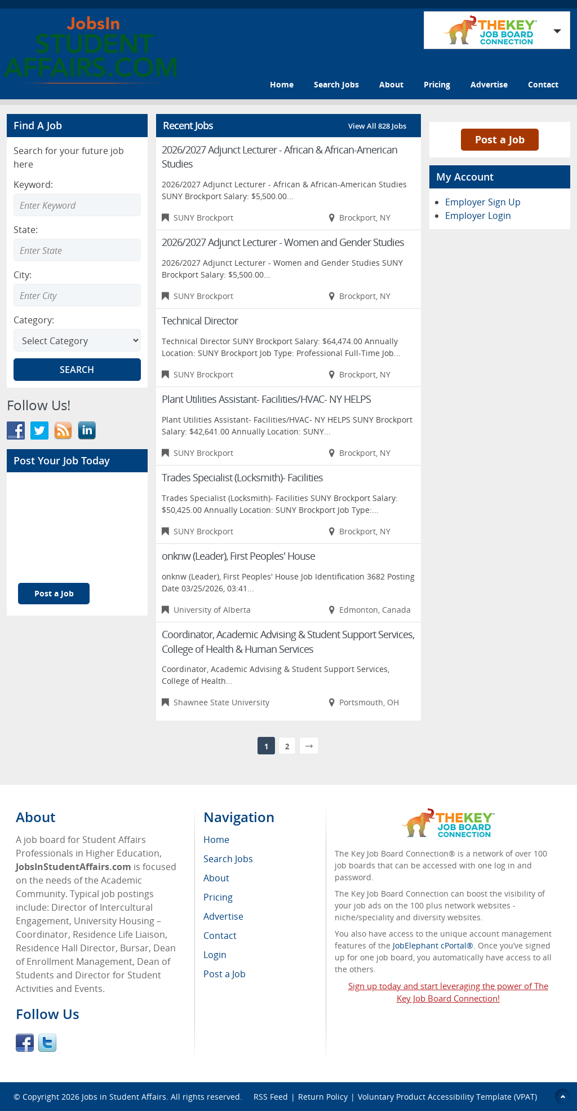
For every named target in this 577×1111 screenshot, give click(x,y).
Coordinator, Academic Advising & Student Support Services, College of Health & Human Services (288, 641)
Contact (543, 84)
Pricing (437, 84)
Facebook (25, 1043)
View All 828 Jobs (377, 126)
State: (26, 229)
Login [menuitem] (215, 954)
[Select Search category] (77, 340)
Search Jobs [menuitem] (228, 859)
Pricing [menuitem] (218, 897)
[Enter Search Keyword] (77, 205)
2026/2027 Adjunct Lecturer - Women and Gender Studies (283, 242)
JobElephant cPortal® (433, 945)
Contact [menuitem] (220, 935)
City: (23, 275)
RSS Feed (271, 1096)
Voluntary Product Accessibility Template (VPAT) (447, 1096)
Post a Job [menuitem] (224, 974)
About (391, 84)
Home (282, 84)
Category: (34, 320)
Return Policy (323, 1096)
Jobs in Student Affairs (124, 1096)
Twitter (47, 1043)
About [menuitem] (216, 878)
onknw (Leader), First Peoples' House (238, 556)
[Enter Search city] (77, 295)
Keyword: (33, 184)
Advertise (489, 84)
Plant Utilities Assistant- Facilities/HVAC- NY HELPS (266, 399)
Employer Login (478, 215)
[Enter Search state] (77, 250)
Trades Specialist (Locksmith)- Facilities (242, 477)
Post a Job (54, 593)
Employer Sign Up (483, 202)
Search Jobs (336, 84)
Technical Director (200, 320)
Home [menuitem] (216, 839)
